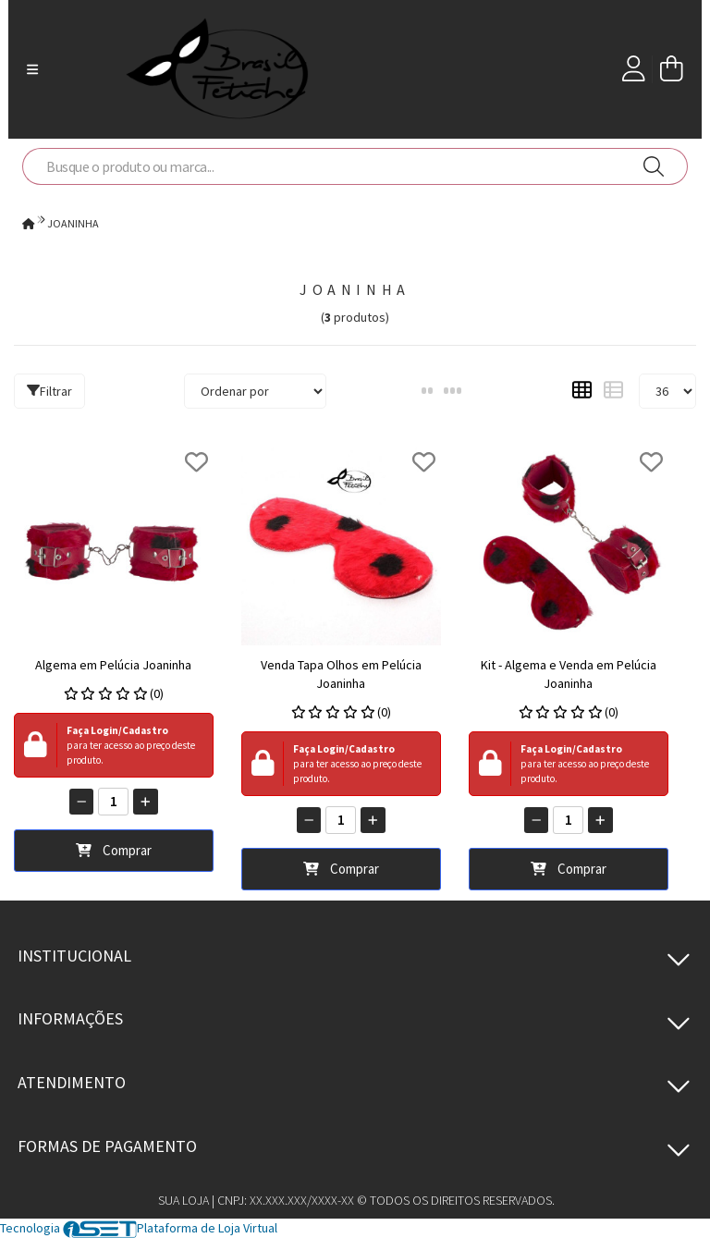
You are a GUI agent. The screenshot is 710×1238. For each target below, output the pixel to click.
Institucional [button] (74, 955)
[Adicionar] (145, 802)
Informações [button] (70, 1018)
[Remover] (81, 802)
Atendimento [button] (72, 1082)
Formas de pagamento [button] (107, 1146)
